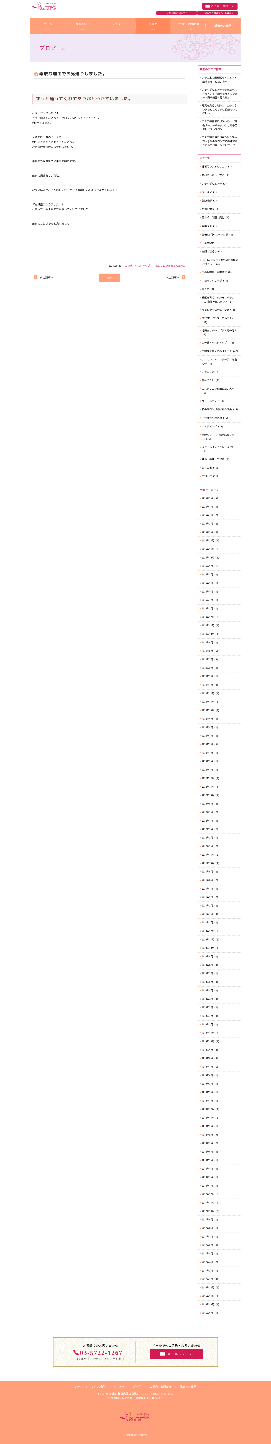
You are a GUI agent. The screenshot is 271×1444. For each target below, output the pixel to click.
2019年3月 (207, 1083)
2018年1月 (207, 1185)
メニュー (118, 1386)
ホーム (79, 1386)
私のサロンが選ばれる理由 (170, 265)
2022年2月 (207, 837)
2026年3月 (207, 515)
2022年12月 (208, 778)
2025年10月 (208, 557)
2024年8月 (207, 650)
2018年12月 (208, 1109)
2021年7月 (207, 888)
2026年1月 (207, 532)
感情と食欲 (208, 209)
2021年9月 (207, 871)
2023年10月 (208, 710)
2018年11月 (208, 1117)
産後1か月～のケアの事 (215, 234)
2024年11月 (208, 625)
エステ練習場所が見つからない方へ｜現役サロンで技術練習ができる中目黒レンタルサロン (219, 140)
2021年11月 (208, 854)
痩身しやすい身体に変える (217, 309)
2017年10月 (208, 1211)
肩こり (205, 289)
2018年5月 (207, 1160)
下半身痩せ (208, 243)
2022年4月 (207, 820)
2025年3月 (207, 600)
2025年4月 (207, 591)
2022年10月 (208, 795)
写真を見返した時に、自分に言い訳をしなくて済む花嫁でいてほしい (219, 109)
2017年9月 (207, 1219)
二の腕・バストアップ (138, 265)
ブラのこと (208, 371)
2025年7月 (207, 574)
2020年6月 (207, 982)
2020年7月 (207, 973)
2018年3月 (207, 1177)
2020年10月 (208, 948)
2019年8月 (207, 1058)
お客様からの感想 (212, 418)
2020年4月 (207, 999)
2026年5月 (207, 498)
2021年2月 (207, 914)
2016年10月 (208, 1304)
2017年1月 (207, 1279)
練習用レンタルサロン (214, 166)
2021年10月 (208, 863)
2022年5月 (207, 812)
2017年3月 (207, 1270)
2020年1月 (207, 1024)
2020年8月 (207, 965)
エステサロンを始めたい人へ (218, 388)
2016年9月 (207, 1313)
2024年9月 (207, 642)
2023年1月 (207, 769)
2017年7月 (207, 1236)
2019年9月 (207, 1050)
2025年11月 (208, 549)
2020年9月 (207, 956)
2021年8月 (207, 880)
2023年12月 (208, 693)
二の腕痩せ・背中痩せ (214, 272)
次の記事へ (172, 277)
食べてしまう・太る (213, 175)
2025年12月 (208, 540)
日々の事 (207, 467)
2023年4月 (207, 752)
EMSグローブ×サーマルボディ (218, 318)
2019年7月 (207, 1066)
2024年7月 (207, 659)
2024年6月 (207, 668)
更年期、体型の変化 (213, 217)
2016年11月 (208, 1296)
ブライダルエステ (212, 183)
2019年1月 (207, 1100)
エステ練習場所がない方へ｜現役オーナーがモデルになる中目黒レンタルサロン (219, 125)
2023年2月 (207, 761)
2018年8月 (207, 1134)
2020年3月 (207, 1007)
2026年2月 (207, 523)
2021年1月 (207, 922)
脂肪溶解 (207, 200)
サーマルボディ (210, 401)
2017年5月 (207, 1253)
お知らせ (207, 476)
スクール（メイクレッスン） (218, 447)
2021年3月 (207, 905)
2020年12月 (208, 931)
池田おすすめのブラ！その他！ (219, 330)
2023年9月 (207, 718)
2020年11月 (208, 939)
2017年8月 (207, 1228)
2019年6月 (207, 1075)
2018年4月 (207, 1168)
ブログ (137, 1386)
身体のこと (208, 380)
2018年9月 (207, 1126)
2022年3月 (207, 829)
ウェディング (209, 426)
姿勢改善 (207, 226)
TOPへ (109, 277)
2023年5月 (207, 744)
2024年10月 (208, 634)
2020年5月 (207, 990)
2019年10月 (208, 1041)
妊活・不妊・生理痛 (213, 459)
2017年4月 (207, 1262)
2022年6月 (207, 803)
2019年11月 (208, 1032)
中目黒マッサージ (212, 280)
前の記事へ (46, 277)
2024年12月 (208, 617)
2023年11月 (208, 701)
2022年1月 (207, 846)
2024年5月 (207, 676)
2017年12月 (208, 1194)
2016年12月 (208, 1287)
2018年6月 (207, 1151)
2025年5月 (207, 583)
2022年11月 (208, 786)
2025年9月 (207, 566)
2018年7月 (207, 1143)
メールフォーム (180, 1354)
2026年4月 (207, 506)
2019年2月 (207, 1092)
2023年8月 (207, 727)
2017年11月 (208, 1202)
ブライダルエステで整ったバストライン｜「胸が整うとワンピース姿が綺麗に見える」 (219, 93)
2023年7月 (207, 735)
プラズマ (207, 192)
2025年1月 (207, 608)
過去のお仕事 (188, 1386)
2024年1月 (207, 684)
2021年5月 (207, 897)
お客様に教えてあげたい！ (217, 351)
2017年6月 (207, 1245)
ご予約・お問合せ (220, 6)
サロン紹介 (98, 1386)
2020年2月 (207, 1016)
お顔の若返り (209, 251)
